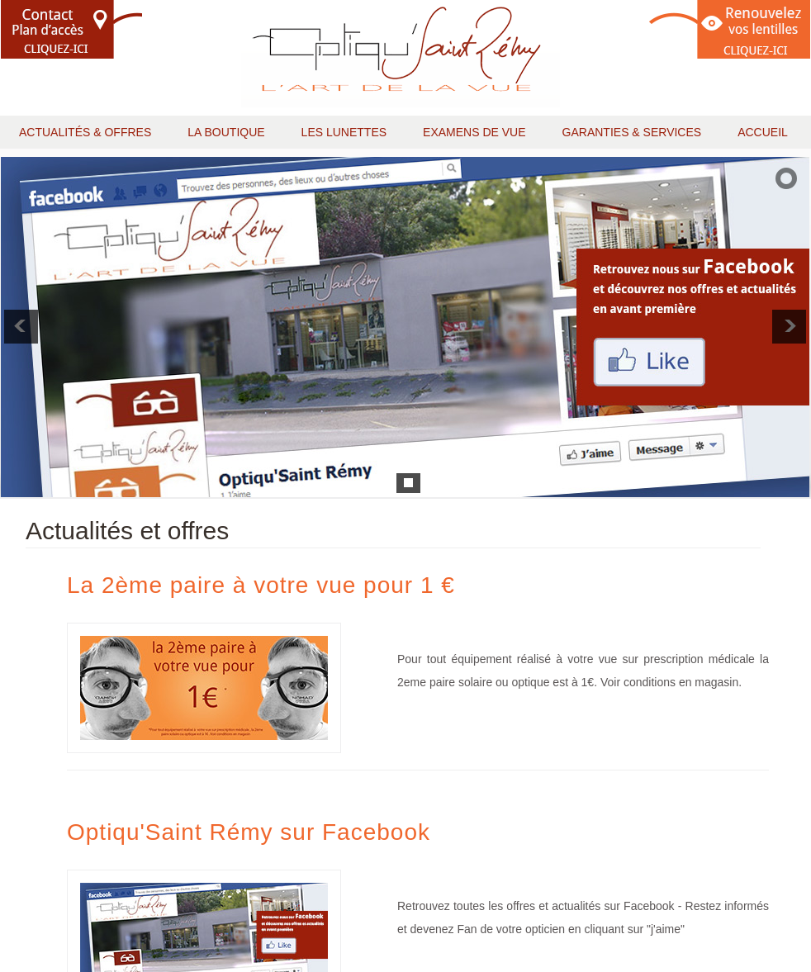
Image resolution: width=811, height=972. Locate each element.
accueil (762, 132)
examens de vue (474, 132)
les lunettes (344, 132)
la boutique (225, 132)
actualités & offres (85, 132)
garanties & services (632, 132)
